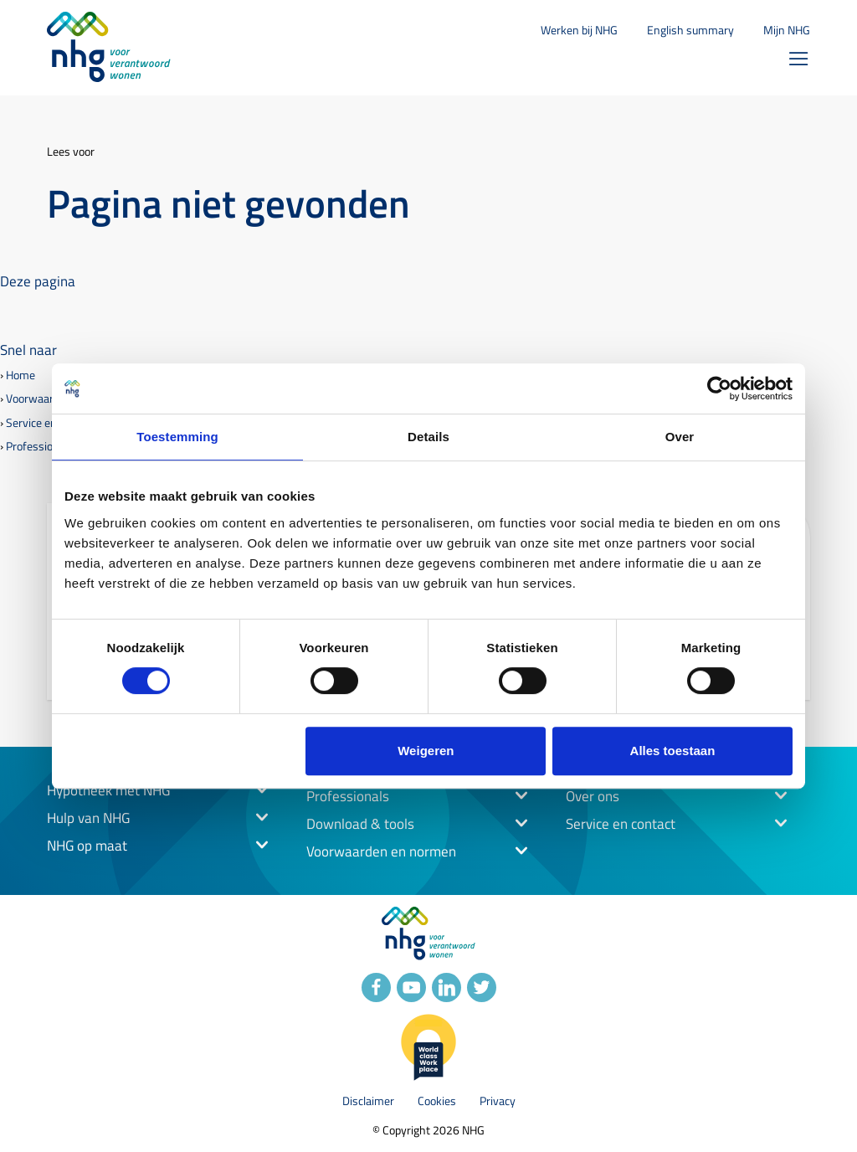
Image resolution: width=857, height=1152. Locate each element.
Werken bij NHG (579, 30)
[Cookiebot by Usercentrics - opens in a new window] (719, 388)
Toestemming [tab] (177, 436)
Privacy (498, 1101)
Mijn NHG (786, 30)
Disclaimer (368, 1101)
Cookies (437, 1101)
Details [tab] (428, 436)
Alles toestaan (673, 750)
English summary (690, 30)
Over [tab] (680, 436)
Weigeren (426, 750)
